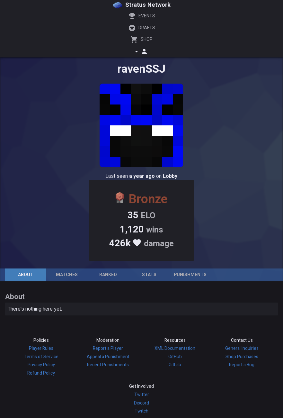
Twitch (141, 411)
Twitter (141, 394)
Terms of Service (41, 356)
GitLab (175, 364)
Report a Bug (241, 364)
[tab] (25, 274)
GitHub (175, 356)
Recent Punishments (108, 364)
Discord (141, 403)
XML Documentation (175, 348)
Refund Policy (41, 373)
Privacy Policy (41, 364)
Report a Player (108, 348)
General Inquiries (242, 348)
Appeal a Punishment (108, 356)
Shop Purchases (242, 356)
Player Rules (41, 348)
